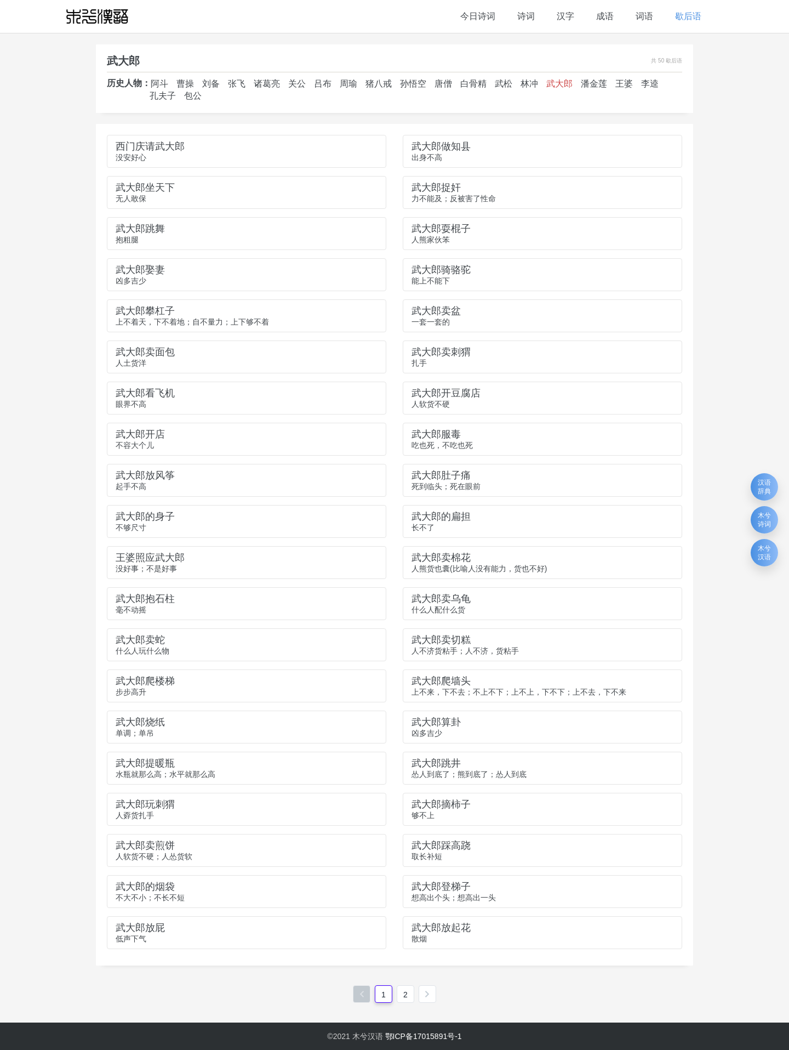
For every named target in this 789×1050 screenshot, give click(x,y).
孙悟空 (413, 83)
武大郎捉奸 (436, 187)
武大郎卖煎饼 (145, 845)
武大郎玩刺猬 (145, 804)
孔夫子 (163, 95)
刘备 (211, 83)
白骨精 (473, 83)
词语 (644, 16)
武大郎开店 (140, 434)
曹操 (185, 83)
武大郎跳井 (436, 763)
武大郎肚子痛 (441, 475)
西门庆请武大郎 (150, 146)
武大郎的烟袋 (145, 886)
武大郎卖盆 (436, 310)
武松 (503, 83)
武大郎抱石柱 (145, 598)
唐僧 (443, 83)
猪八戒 (378, 83)
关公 (297, 83)
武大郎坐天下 (145, 187)
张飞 (236, 83)
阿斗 (159, 83)
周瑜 (348, 83)
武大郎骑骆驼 (441, 269)
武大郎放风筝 (145, 475)
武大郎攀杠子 (145, 310)
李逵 (650, 83)
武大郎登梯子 (441, 886)
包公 (193, 95)
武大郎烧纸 (140, 722)
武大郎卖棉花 (441, 557)
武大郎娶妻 (140, 269)
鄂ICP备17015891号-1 (423, 1036)
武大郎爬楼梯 (145, 681)
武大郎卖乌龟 (441, 598)
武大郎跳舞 (140, 228)
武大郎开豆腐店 (446, 393)
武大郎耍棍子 (441, 228)
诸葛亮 (267, 83)
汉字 (565, 16)
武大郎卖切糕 (441, 639)
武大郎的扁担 (441, 516)
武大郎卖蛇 (140, 639)
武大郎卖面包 (145, 352)
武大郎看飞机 (145, 393)
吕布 (322, 83)
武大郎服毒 (436, 434)
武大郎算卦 (436, 722)
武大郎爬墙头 (441, 681)
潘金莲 (594, 83)
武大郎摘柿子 (441, 804)
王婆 (624, 83)
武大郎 (559, 83)
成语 (605, 16)
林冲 (529, 83)
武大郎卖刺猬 (441, 352)
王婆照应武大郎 (150, 557)
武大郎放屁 (140, 927)
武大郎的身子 (145, 516)
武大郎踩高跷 (441, 845)
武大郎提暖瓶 (145, 763)
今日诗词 (477, 16)
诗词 (526, 16)
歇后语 (688, 16)
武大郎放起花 (441, 927)
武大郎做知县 (441, 146)
